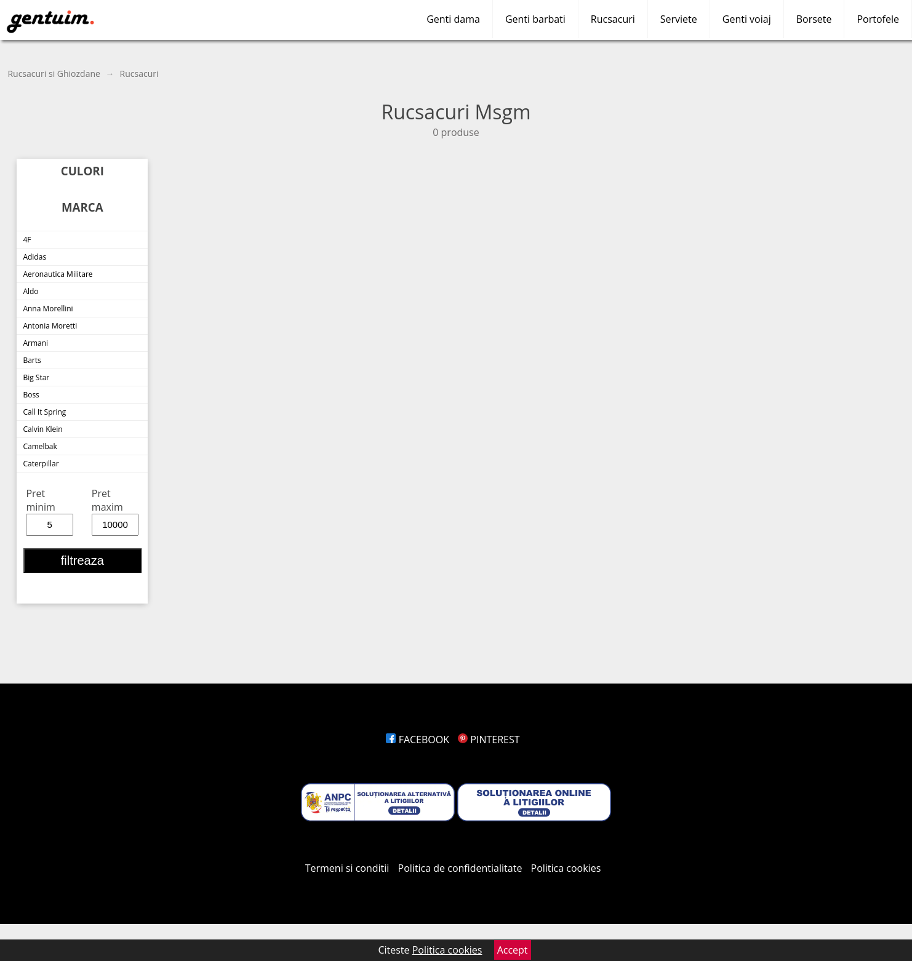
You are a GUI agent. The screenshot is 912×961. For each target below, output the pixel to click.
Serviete (678, 19)
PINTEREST (488, 739)
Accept (512, 950)
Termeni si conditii (347, 868)
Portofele (878, 19)
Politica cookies (566, 868)
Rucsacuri (613, 19)
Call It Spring (44, 412)
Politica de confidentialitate (460, 868)
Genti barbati (535, 19)
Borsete (814, 19)
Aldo (30, 291)
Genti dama (453, 19)
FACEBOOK (417, 739)
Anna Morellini (48, 308)
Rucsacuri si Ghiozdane (53, 73)
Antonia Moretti (50, 326)
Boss (31, 394)
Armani (35, 343)
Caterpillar (40, 463)
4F (27, 239)
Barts (32, 360)
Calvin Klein (42, 429)
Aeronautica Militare (57, 274)
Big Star (36, 377)
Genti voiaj (746, 19)
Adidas (34, 257)
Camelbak (40, 446)
